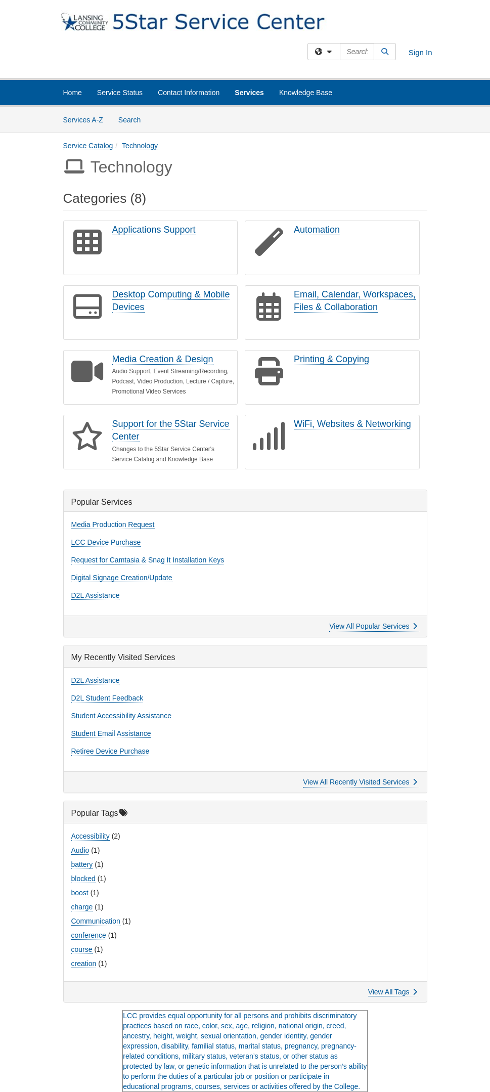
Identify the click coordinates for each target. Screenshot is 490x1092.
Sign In (420, 52)
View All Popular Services (373, 626)
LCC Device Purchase (106, 542)
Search (133, 119)
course (82, 949)
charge (82, 907)
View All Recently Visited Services (360, 782)
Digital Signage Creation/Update (121, 578)
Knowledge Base (305, 93)
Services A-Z (83, 120)
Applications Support (154, 230)
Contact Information (188, 93)
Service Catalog (88, 146)
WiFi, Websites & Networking (352, 424)
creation (84, 963)
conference (88, 935)
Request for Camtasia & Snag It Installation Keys (148, 560)
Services (249, 93)
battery (82, 864)
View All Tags (392, 992)
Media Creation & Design (162, 359)
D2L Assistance (95, 595)
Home (72, 93)
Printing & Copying (331, 359)
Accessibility (90, 836)
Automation (317, 230)
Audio (80, 850)
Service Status (120, 93)
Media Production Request (113, 524)
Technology (140, 146)
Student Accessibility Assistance (121, 716)
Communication (95, 921)
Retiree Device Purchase (110, 751)
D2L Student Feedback (107, 698)
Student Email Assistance (111, 733)
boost (79, 893)
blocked (83, 879)
